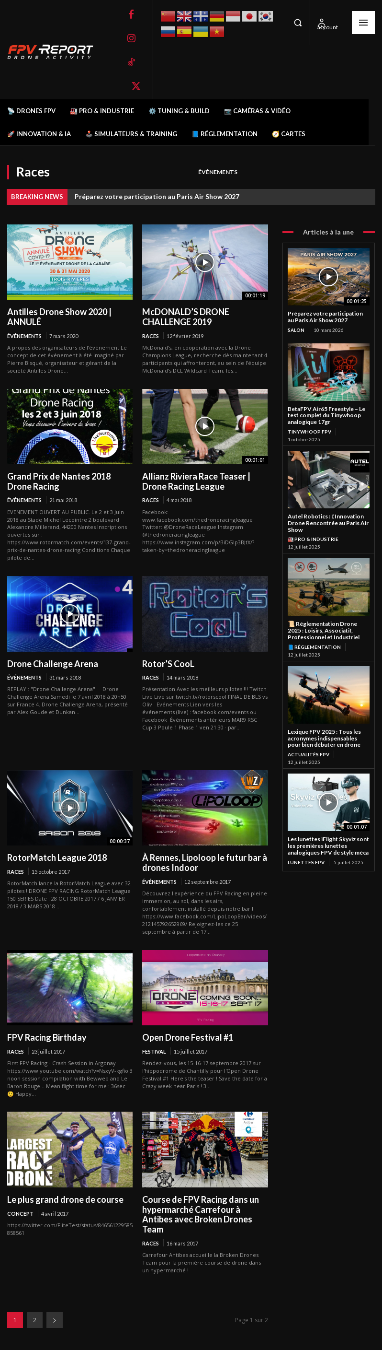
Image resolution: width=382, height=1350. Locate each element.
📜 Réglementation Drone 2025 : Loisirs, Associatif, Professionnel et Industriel (324, 630)
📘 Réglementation (314, 647)
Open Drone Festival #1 (187, 1037)
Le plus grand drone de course (65, 1199)
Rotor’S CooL (168, 663)
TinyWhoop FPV (309, 431)
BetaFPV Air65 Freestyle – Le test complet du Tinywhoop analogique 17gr (326, 415)
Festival (154, 1051)
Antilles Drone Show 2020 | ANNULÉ (59, 316)
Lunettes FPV (306, 862)
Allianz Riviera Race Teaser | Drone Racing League (196, 481)
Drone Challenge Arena (52, 663)
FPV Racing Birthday (47, 1037)
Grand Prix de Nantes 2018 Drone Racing (59, 481)
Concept (20, 1213)
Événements (217, 172)
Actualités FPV (308, 754)
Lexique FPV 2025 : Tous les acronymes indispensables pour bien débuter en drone (324, 738)
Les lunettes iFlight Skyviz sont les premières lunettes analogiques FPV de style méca (328, 845)
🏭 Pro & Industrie (313, 539)
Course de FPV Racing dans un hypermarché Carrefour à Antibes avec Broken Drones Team (200, 1214)
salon (296, 330)
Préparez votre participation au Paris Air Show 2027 (157, 196)
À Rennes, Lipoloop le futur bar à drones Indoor (204, 862)
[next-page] (54, 1320)
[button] (297, 22)
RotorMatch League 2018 (57, 857)
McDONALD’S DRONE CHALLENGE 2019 (185, 316)
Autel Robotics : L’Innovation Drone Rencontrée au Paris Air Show (328, 523)
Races (150, 336)
